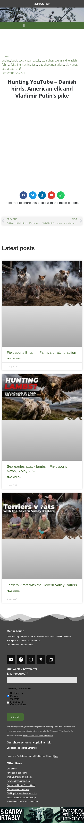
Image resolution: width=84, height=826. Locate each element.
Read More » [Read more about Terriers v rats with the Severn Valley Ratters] (14, 591)
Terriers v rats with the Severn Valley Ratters (42, 585)
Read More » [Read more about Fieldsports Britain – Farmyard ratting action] (14, 358)
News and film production (18, 781)
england (62, 60)
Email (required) (17, 673)
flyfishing (16, 64)
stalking (59, 64)
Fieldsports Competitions (18, 703)
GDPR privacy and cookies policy (22, 793)
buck (14, 60)
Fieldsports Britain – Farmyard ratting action (41, 352)
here (31, 645)
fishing (5, 64)
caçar (28, 60)
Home (5, 56)
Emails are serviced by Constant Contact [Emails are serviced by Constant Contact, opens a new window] (38, 735)
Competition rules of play (18, 789)
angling (6, 60)
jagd (34, 64)
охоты (14, 69)
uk (66, 64)
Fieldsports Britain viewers (16, 696)
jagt (40, 64)
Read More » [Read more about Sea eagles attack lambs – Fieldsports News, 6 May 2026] (14, 477)
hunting (26, 64)
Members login (42, 3)
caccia (36, 60)
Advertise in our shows (17, 773)
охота (5, 69)
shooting (49, 64)
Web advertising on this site (19, 777)
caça (21, 60)
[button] (24, 25)
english (72, 60)
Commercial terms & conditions (21, 785)
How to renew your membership (21, 797)
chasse (52, 60)
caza (44, 60)
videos (73, 64)
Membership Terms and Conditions (22, 801)
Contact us (11, 769)
